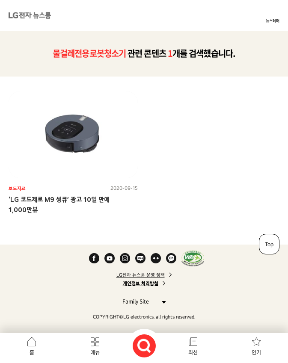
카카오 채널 (171, 258)
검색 (144, 345)
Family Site (141, 301)
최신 (193, 352)
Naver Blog (140, 258)
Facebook (94, 258)
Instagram (125, 258)
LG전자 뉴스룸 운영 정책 (140, 275)
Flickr (156, 258)
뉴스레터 (272, 20)
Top (269, 244)
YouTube (109, 258)
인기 (256, 352)
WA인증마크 (192, 258)
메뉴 (95, 352)
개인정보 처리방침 (140, 283)
